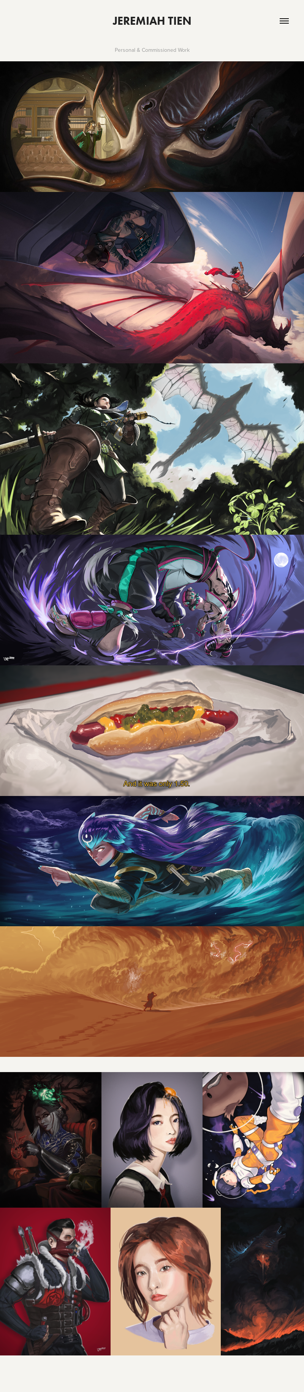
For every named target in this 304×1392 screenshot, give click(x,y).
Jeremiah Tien (152, 21)
